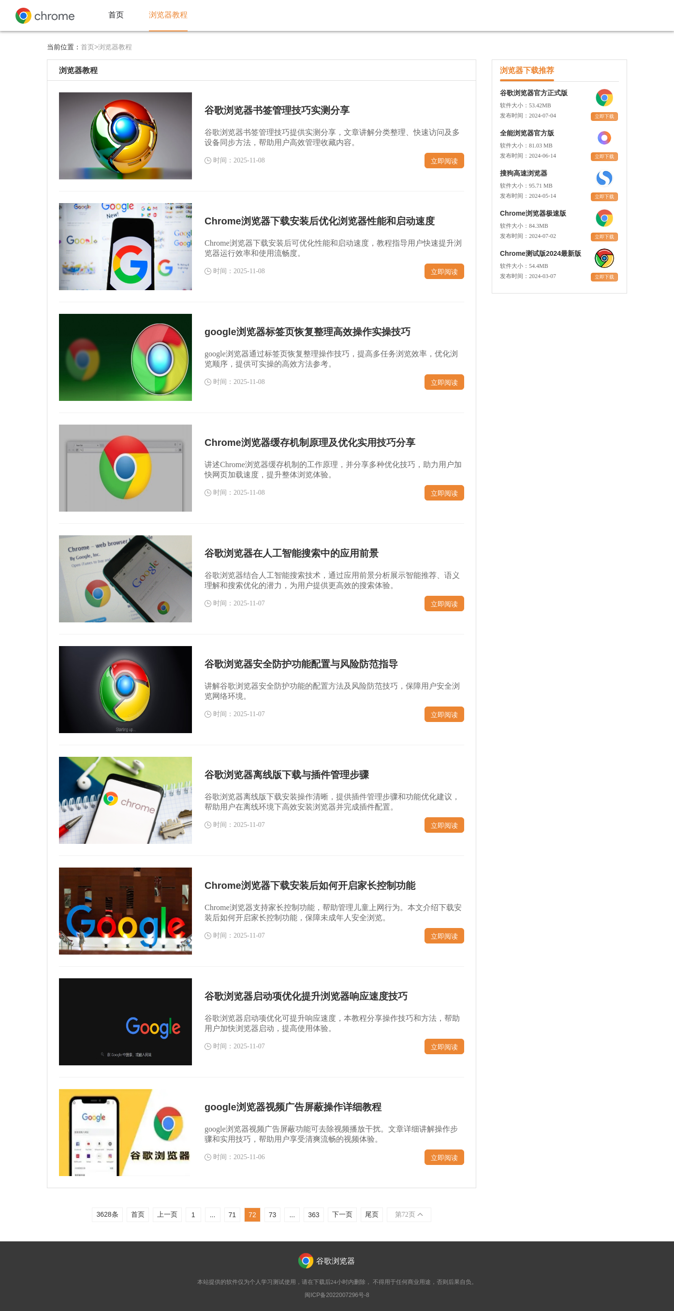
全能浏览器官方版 (527, 133)
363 (313, 1215)
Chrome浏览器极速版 (533, 213)
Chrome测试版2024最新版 (540, 253)
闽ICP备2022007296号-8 (337, 1295)
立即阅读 (444, 161)
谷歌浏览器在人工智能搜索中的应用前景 (292, 553)
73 (273, 1215)
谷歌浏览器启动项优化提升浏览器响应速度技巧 (306, 996)
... (213, 1215)
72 (252, 1215)
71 (232, 1215)
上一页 (167, 1214)
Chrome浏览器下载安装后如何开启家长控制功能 (310, 885)
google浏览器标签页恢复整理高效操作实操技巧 (307, 331)
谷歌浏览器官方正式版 (534, 93)
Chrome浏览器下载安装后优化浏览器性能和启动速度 (320, 221)
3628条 (107, 1214)
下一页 (342, 1214)
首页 (138, 1214)
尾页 (372, 1214)
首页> (89, 47)
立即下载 (604, 116)
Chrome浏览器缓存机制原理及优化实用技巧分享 (310, 442)
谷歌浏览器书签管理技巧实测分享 (277, 110)
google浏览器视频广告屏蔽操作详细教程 (293, 1107)
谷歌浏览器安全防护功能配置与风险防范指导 (301, 664)
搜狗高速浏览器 (523, 173)
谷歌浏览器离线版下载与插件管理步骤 (287, 774)
